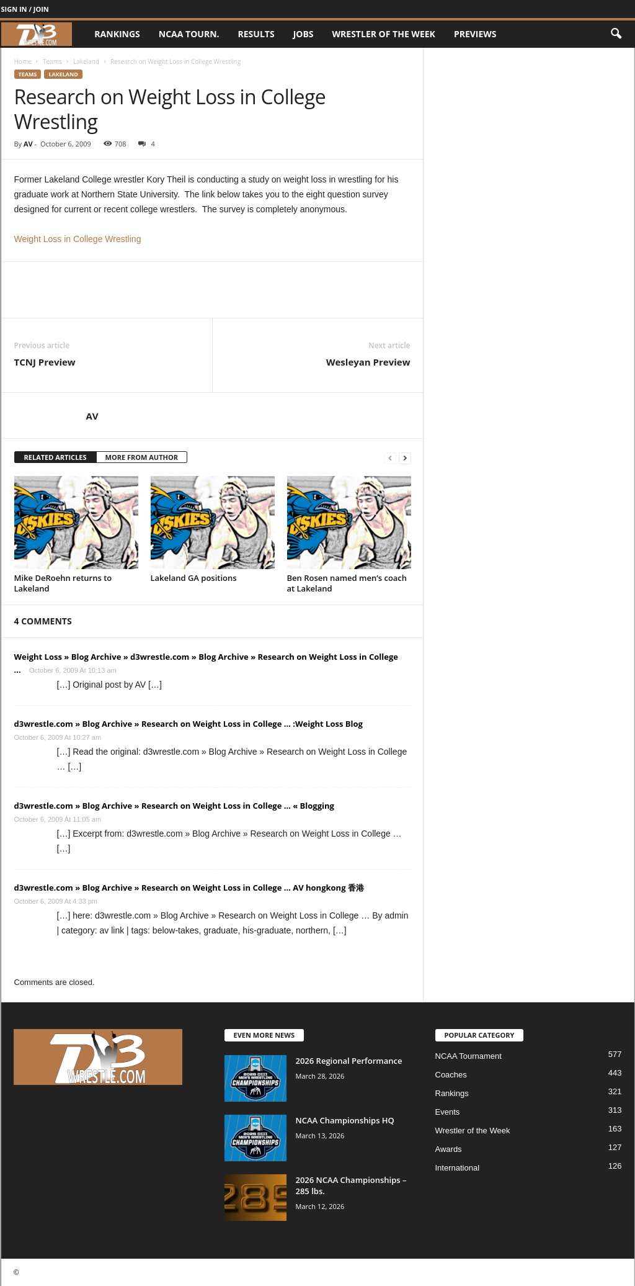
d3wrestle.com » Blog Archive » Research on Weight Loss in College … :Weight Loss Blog (188, 723)
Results (256, 34)
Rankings (117, 34)
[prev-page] (390, 457)
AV (28, 143)
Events (447, 1112)
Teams (52, 61)
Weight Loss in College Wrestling (77, 239)
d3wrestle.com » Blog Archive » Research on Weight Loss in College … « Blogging (174, 805)
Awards (448, 1149)
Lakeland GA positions (194, 577)
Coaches (451, 1074)
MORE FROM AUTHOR (141, 457)
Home (23, 61)
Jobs (303, 34)
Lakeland (86, 61)
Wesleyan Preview (368, 362)
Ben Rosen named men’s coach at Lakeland (347, 583)
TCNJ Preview (45, 362)
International (457, 1167)
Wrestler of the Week (383, 34)
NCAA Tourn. (189, 34)
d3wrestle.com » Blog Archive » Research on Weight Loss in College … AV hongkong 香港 (189, 887)
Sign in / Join (25, 9)
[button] (615, 34)
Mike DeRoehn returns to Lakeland (63, 583)
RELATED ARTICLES (55, 457)
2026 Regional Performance (349, 1060)
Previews (475, 34)
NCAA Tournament (468, 1056)
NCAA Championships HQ (345, 1120)
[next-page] (405, 457)
